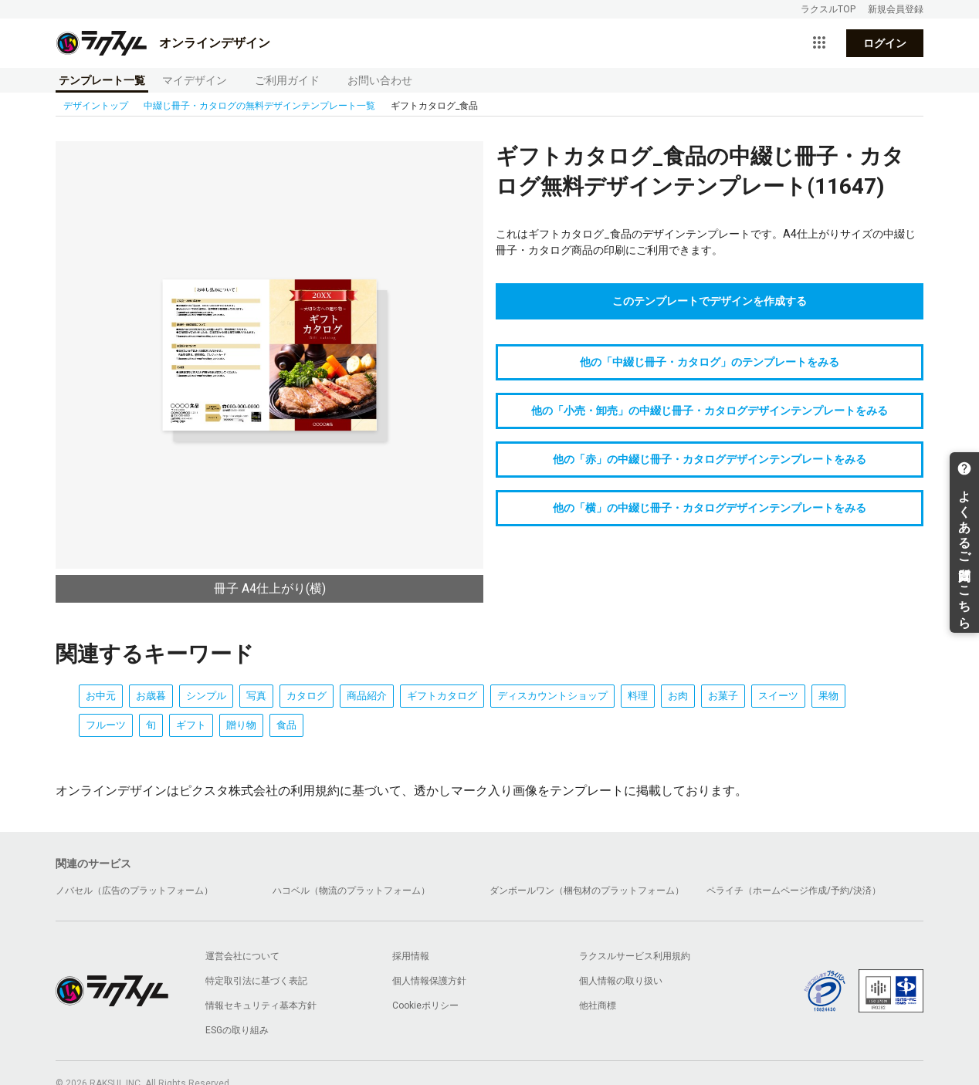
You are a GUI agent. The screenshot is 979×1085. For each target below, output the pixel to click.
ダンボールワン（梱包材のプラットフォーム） (587, 890)
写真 (256, 695)
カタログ (306, 695)
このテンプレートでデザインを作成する (709, 301)
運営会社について (242, 956)
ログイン (884, 43)
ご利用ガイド (287, 80)
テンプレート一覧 (102, 80)
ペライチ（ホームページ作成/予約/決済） (793, 890)
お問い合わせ (379, 80)
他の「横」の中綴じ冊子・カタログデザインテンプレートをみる (709, 508)
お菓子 (723, 695)
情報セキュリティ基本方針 (261, 1005)
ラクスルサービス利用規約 (634, 956)
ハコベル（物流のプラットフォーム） (351, 890)
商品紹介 (367, 695)
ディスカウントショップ (552, 695)
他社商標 (597, 1005)
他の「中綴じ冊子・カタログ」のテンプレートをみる (709, 362)
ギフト (191, 725)
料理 (638, 695)
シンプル (206, 695)
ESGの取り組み (237, 1030)
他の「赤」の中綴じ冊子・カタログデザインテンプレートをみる (709, 459)
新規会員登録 (895, 9)
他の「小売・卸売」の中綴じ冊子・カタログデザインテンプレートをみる (709, 410)
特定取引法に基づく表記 (256, 980)
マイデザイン (194, 80)
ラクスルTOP (828, 9)
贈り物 (241, 725)
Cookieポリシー (425, 1005)
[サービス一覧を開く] (819, 43)
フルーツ (106, 725)
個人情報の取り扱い (620, 980)
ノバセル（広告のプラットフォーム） (134, 890)
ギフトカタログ (442, 695)
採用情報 (410, 956)
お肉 (678, 695)
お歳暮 (151, 695)
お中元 (101, 695)
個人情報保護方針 (429, 980)
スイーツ (778, 695)
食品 (286, 725)
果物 (828, 695)
